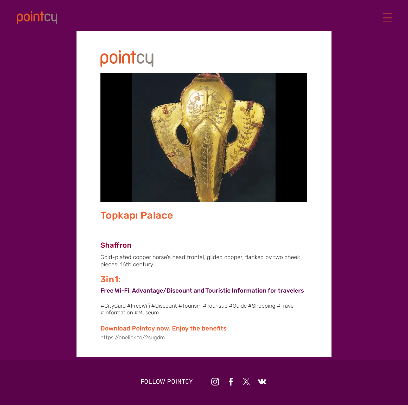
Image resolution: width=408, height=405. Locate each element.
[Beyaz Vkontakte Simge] (262, 381)
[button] (387, 18)
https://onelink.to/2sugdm (132, 337)
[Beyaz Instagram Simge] (215, 381)
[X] (246, 381)
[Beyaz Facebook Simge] (231, 381)
